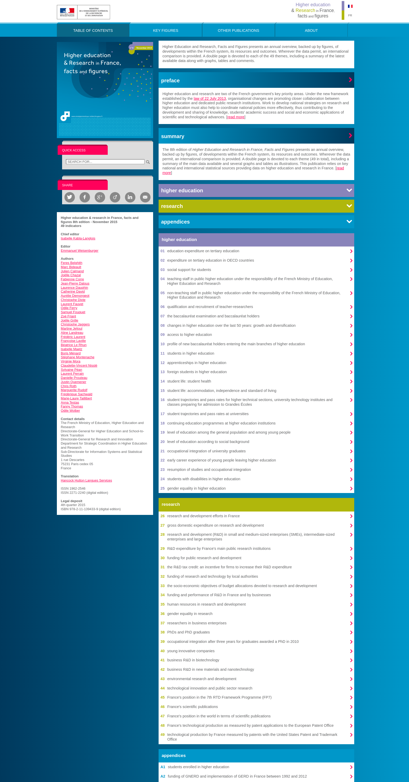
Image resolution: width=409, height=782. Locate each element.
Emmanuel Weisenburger (79, 251)
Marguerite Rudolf (74, 390)
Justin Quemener (73, 382)
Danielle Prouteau (74, 378)
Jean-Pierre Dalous (75, 283)
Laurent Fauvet (72, 304)
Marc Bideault (71, 267)
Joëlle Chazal (71, 275)
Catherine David (73, 291)
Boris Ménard (71, 353)
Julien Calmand (72, 271)
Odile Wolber (70, 410)
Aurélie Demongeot (75, 296)
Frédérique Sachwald (76, 394)
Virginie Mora (70, 361)
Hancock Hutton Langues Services (86, 480)
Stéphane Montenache (77, 357)
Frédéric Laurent (73, 337)
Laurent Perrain (72, 373)
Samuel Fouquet (73, 312)
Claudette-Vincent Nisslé (79, 365)
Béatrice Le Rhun (74, 345)
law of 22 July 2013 (210, 98)
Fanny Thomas (72, 406)
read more (236, 117)
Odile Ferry (69, 308)
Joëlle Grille (69, 320)
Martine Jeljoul (71, 328)
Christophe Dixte (73, 300)
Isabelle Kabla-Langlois (78, 238)
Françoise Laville (73, 341)
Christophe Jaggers (75, 324)
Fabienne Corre (72, 279)
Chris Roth (68, 386)
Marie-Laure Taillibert (76, 398)
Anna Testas (70, 402)
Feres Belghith (71, 263)
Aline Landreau (72, 333)
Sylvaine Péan (71, 370)
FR (350, 15)
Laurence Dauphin (74, 288)
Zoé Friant (68, 316)
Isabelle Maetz (71, 349)
